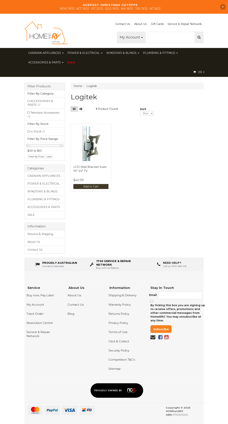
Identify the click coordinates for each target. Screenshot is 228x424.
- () (199, 72)
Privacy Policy (118, 323)
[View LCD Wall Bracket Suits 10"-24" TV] (91, 144)
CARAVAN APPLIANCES (46, 53)
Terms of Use (118, 332)
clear (49, 156)
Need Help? (172, 263)
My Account (131, 37)
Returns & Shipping (40, 234)
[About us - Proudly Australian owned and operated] (56, 265)
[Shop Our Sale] (114, 6)
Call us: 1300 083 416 (174, 266)
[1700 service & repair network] (114, 265)
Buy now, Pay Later (40, 295)
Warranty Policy (119, 304)
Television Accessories (43, 114)
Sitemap (114, 369)
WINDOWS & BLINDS (122, 53)
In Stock (37, 131)
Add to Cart (91, 186)
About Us (140, 24)
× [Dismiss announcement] (223, 7)
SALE (71, 62)
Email (153, 295)
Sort (141, 109)
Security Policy (118, 350)
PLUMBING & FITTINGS (160, 53)
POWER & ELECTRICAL (85, 53)
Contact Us (122, 24)
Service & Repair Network (185, 24)
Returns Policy (118, 314)
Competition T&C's (121, 359)
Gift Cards (157, 24)
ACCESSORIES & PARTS (45, 62)
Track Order (35, 314)
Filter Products (39, 86)
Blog (70, 314)
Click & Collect (118, 341)
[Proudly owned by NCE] (117, 390)
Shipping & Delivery (122, 295)
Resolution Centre (39, 323)
